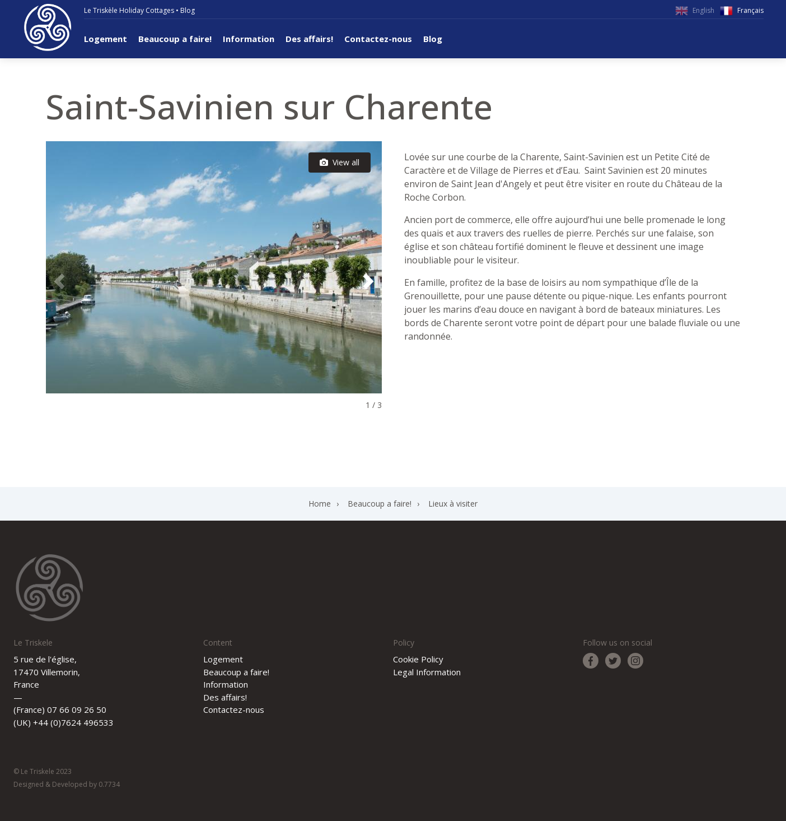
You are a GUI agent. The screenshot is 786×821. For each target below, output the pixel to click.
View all (339, 162)
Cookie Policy (418, 659)
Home (319, 503)
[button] (368, 281)
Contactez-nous (378, 38)
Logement (105, 38)
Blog (187, 10)
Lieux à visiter (453, 503)
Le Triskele (47, 27)
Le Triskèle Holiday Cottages (129, 10)
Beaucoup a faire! (175, 38)
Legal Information (427, 672)
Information (248, 38)
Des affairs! (309, 38)
